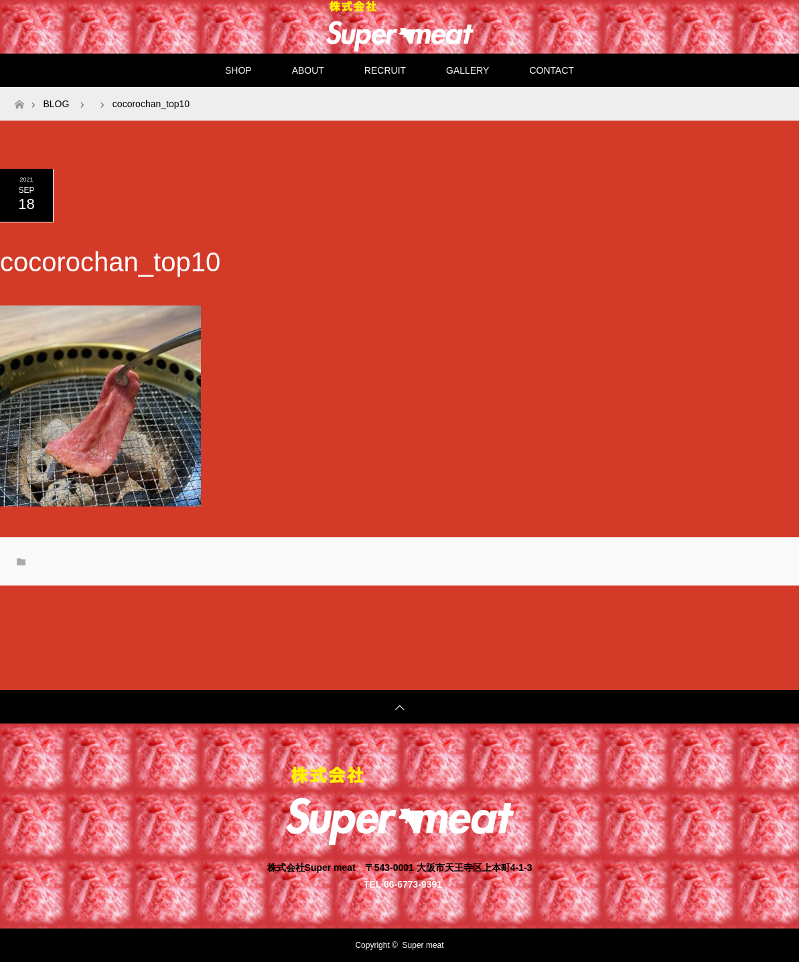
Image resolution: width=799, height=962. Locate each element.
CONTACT (551, 70)
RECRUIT (385, 70)
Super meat (423, 945)
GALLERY (467, 70)
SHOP (238, 70)
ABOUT (308, 70)
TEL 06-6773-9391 (403, 884)
